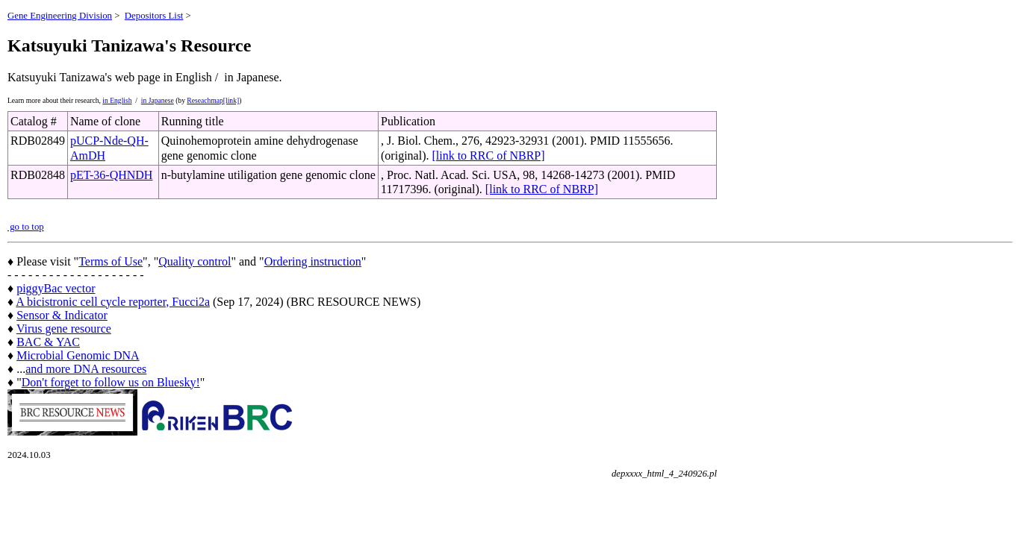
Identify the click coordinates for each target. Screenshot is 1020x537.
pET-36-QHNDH (111, 175)
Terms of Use (110, 261)
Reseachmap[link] (213, 100)
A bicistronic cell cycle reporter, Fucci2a (113, 301)
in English (116, 100)
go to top (25, 227)
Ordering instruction (312, 261)
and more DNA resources (85, 368)
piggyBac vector (55, 288)
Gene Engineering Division (59, 15)
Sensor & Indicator (62, 315)
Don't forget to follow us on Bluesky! (111, 382)
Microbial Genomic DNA (77, 355)
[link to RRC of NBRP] (488, 155)
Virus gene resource (63, 328)
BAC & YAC (48, 342)
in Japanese (157, 100)
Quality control (194, 261)
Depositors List (154, 15)
